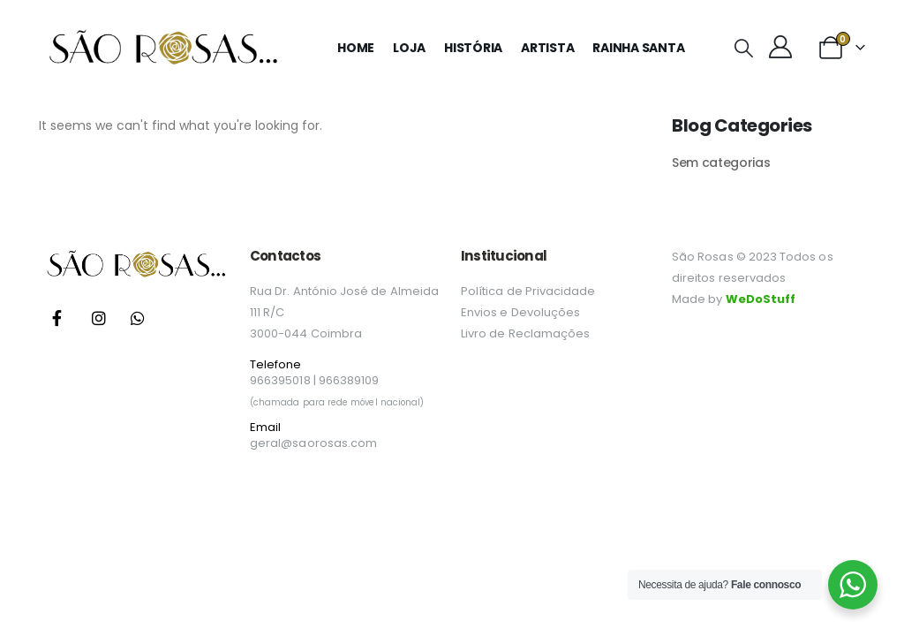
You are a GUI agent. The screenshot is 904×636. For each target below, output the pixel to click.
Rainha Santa (638, 48)
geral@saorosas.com (313, 443)
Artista (547, 48)
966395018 (280, 380)
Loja (409, 48)
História (473, 48)
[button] (743, 48)
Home (355, 48)
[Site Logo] (162, 48)
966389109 (349, 380)
